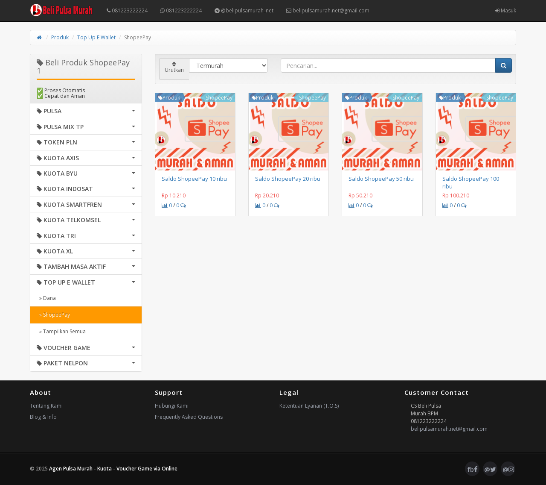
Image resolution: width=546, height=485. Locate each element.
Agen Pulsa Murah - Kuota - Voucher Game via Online (113, 468)
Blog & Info (43, 416)
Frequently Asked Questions (189, 416)
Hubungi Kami (172, 405)
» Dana (46, 298)
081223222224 (127, 10)
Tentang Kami (46, 405)
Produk (60, 37)
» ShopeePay (53, 314)
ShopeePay (219, 97)
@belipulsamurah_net (244, 10)
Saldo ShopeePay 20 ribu (287, 178)
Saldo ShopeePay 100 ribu (470, 182)
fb (472, 469)
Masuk (505, 10)
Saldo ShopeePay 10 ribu (194, 178)
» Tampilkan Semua (61, 331)
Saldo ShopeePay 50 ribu (381, 178)
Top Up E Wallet (96, 37)
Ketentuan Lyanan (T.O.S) (309, 405)
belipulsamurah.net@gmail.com (327, 10)
